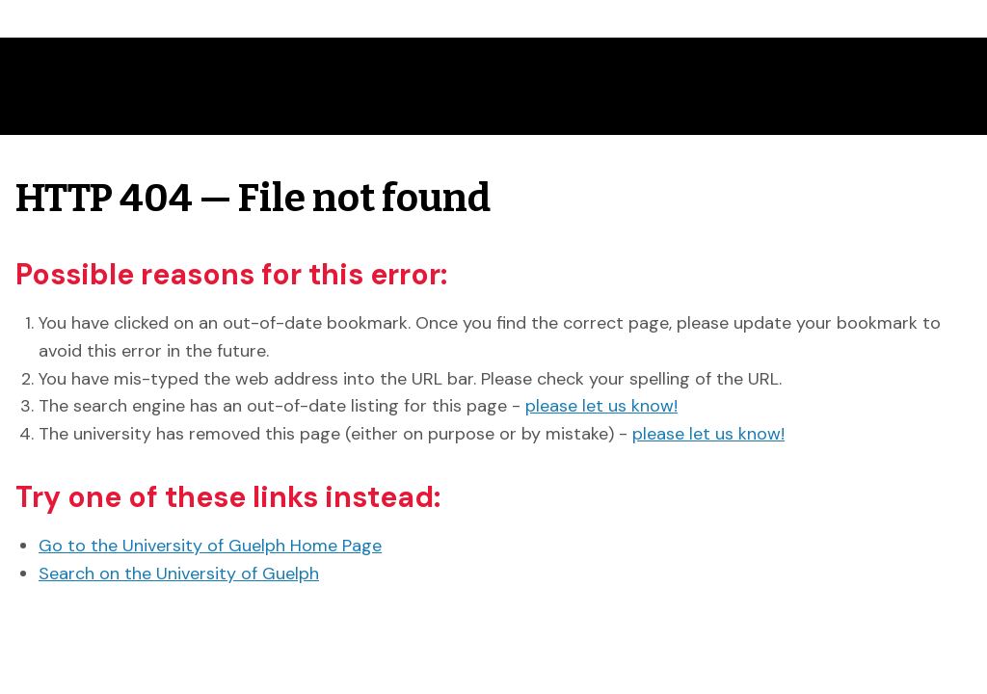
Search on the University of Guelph (179, 573)
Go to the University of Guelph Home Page (210, 545)
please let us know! (601, 405)
